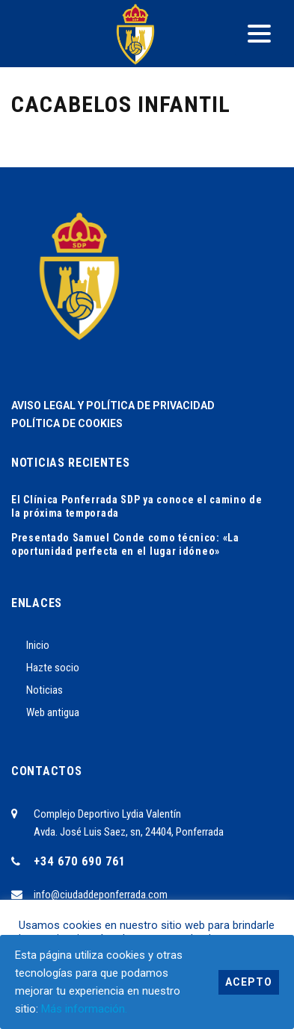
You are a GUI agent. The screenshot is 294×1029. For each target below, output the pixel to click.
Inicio (37, 645)
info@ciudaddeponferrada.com (101, 894)
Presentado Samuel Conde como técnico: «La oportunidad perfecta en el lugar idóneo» (125, 544)
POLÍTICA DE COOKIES (67, 423)
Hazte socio (52, 667)
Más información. (84, 1009)
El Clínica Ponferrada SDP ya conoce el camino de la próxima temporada (137, 506)
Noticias (44, 690)
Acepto (248, 982)
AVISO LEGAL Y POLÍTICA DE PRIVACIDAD (113, 405)
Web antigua (52, 712)
